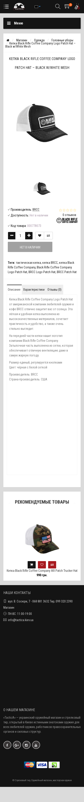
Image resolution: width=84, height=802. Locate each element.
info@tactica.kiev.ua (20, 620)
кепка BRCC (50, 262)
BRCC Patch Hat (67, 272)
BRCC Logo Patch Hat (42, 272)
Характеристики (34, 289)
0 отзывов (69, 215)
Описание (14, 289)
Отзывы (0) (54, 289)
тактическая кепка (28, 262)
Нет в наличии (30, 247)
